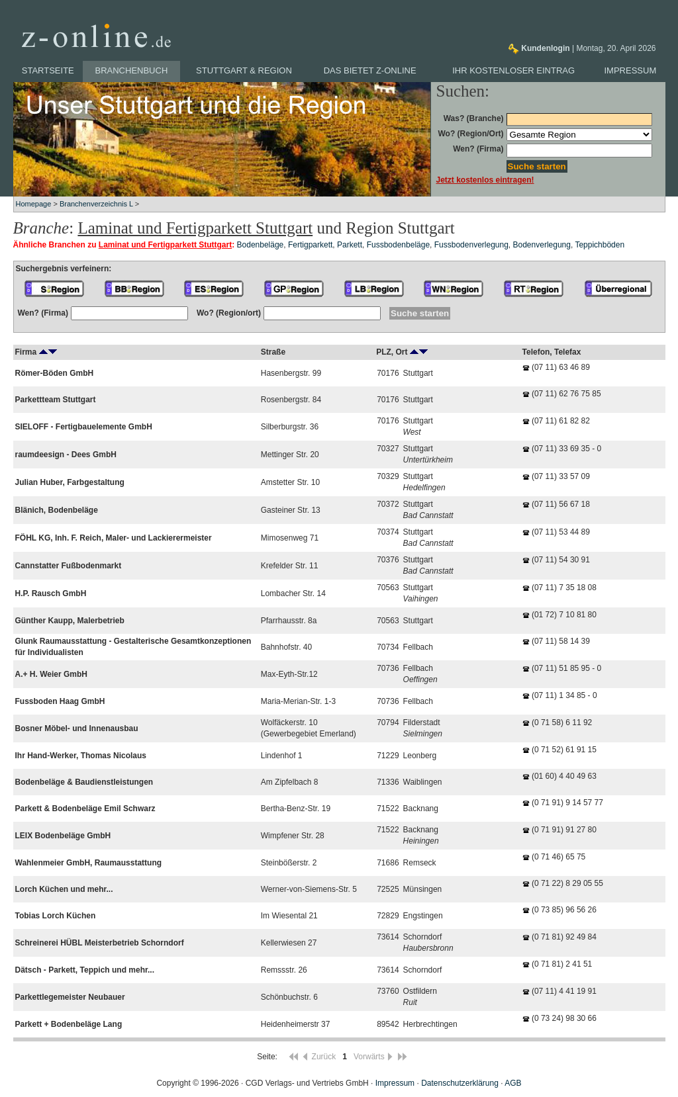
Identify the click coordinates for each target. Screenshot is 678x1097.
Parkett (349, 244)
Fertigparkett (310, 244)
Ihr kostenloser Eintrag (513, 70)
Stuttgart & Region (244, 70)
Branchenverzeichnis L (96, 204)
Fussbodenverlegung (471, 244)
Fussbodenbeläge (398, 244)
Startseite (48, 70)
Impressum (631, 70)
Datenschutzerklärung (460, 1083)
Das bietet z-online (370, 70)
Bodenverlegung (542, 244)
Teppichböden (599, 244)
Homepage (34, 204)
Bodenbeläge (260, 244)
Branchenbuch (131, 70)
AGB (513, 1083)
